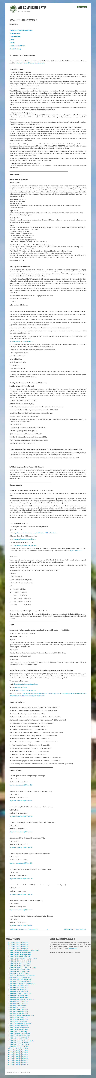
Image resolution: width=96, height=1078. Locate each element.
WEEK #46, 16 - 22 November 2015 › (75, 929)
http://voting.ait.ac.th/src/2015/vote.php (21, 341)
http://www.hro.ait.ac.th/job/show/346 (21, 816)
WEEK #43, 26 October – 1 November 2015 (23, 968)
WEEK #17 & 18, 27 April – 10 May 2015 (22, 1015)
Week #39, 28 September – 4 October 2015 (22, 976)
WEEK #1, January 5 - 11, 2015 (19, 1047)
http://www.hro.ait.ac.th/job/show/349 (21, 863)
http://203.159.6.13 (75, 550)
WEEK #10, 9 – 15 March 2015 (19, 1029)
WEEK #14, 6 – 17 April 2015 (18, 1021)
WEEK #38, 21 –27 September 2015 (20, 978)
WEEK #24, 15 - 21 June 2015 (19, 1003)
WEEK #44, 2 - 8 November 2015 (20, 966)
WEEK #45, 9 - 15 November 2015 (20, 964)
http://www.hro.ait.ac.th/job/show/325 (21, 785)
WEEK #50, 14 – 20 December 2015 (20, 954)
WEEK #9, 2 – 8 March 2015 (18, 1031)
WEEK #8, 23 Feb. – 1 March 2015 (20, 1033)
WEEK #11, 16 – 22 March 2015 (19, 1027)
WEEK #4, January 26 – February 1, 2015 (22, 1041)
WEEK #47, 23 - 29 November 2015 (20, 960)
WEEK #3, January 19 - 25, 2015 (19, 1043)
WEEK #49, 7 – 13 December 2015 (20, 956)
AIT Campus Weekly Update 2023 (18, 1062)
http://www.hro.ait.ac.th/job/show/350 (21, 832)
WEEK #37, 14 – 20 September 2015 (21, 979)
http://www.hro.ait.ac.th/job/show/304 (21, 894)
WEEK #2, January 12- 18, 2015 (19, 1045)
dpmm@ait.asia (18, 684)
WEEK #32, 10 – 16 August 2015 (19, 989)
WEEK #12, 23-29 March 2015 (19, 1025)
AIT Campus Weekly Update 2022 (18, 1060)
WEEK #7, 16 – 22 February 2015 (20, 1035)
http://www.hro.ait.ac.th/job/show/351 (21, 925)
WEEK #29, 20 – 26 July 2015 (19, 995)
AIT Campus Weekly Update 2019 (18, 1055)
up (47, 929)
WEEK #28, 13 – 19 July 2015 (19, 997)
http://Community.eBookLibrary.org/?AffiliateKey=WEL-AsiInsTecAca (36, 533)
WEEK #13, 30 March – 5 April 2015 (20, 1023)
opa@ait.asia (72, 948)
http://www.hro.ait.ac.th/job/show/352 (21, 847)
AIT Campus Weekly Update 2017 (18, 1051)
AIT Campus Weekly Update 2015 (18, 948)
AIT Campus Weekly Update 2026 (18, 944)
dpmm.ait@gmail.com (31, 684)
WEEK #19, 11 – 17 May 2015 (19, 1013)
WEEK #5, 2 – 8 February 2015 (19, 1039)
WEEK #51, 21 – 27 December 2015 (20, 952)
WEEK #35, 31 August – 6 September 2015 (22, 983)
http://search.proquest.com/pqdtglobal (25, 545)
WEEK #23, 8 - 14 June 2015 (18, 1005)
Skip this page (81, 7)
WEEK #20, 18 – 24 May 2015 (19, 1011)
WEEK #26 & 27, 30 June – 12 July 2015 (22, 999)
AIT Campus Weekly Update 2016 (18, 1049)
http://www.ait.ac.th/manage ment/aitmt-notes (31, 63)
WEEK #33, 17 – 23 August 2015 (19, 987)
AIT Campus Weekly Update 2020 (18, 1057)
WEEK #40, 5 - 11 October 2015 (19, 974)
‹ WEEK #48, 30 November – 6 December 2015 (24, 929)
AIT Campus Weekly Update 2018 (18, 1053)
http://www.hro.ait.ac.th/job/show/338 (21, 800)
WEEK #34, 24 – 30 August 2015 (19, 985)
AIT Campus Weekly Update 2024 (18, 1064)
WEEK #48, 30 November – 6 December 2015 (23, 958)
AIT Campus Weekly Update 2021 (18, 1058)
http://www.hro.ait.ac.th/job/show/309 (21, 878)
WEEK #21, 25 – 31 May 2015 (19, 1009)
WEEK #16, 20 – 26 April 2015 (19, 1017)
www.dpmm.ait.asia (21, 687)
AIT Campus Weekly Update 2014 (18, 946)
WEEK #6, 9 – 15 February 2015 (19, 1037)
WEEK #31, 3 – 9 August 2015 (19, 991)
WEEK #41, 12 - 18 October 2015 (20, 972)
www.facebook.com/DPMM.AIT (26, 690)
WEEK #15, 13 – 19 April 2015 (19, 1019)
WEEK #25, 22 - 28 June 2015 (19, 1001)
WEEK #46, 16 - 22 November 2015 (20, 962)
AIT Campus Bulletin (32, 7)
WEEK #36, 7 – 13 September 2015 (20, 981)
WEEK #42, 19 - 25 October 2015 (20, 970)
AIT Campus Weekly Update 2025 (18, 942)
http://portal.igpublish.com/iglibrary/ (25, 539)
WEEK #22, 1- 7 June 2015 (18, 1007)
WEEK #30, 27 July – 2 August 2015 (20, 993)
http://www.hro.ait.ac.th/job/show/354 (21, 910)
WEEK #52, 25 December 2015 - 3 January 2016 (24, 950)
